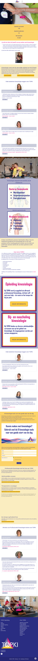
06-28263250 (3, 650)
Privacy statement (23, 623)
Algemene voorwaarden (24, 622)
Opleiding (2, 623)
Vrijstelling (21, 631)
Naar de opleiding (7, 75)
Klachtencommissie (23, 627)
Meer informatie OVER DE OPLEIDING (8, 521)
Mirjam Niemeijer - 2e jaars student (8, 116)
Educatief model (23, 629)
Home (2, 622)
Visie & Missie (22, 634)
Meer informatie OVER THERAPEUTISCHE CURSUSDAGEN (11, 491)
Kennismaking (3, 630)
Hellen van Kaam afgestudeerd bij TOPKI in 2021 (10, 591)
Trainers (2, 627)
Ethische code (22, 630)
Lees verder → (4, 99)
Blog (1, 629)
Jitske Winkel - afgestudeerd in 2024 (8, 407)
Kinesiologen (3, 628)
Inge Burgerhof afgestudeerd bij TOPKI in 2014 (10, 546)
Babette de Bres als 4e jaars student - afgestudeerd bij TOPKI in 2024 (14, 152)
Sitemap (21, 632)
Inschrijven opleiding (4, 624)
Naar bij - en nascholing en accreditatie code (25, 75)
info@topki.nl (3, 651)
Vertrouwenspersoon (23, 628)
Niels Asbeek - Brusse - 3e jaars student (9, 386)
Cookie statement (23, 624)
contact (34, 271)
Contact (21, 635)
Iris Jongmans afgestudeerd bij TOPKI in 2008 (10, 570)
